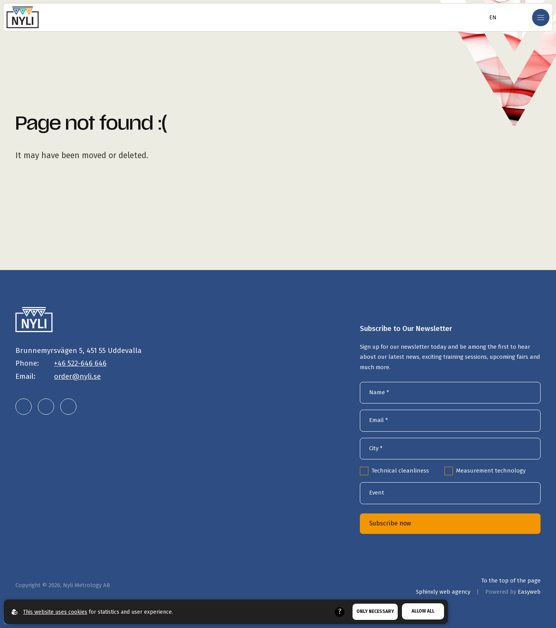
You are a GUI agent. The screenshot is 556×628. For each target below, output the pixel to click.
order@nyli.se (77, 376)
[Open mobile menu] (540, 17)
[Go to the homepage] (23, 17)
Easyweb (529, 591)
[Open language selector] (490, 17)
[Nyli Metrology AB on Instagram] (46, 406)
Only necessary (375, 611)
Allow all (423, 611)
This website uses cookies (55, 612)
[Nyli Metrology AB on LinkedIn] (23, 406)
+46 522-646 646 (80, 363)
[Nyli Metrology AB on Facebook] (68, 406)
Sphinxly (443, 591)
